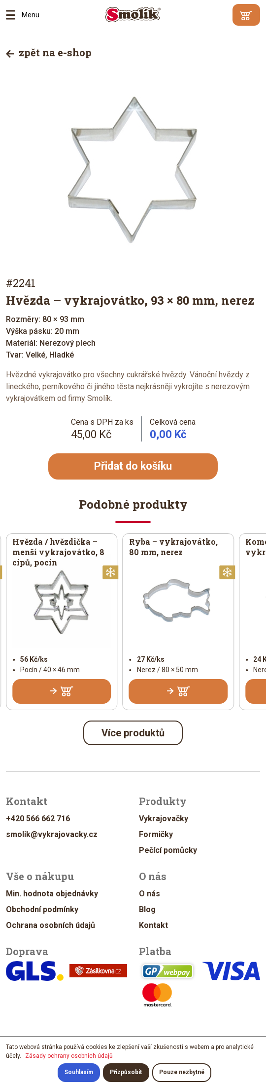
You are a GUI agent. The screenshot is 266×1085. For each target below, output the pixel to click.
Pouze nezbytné (182, 1072)
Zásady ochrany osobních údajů (69, 1055)
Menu (14, 15)
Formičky (156, 834)
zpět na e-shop (49, 52)
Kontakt (153, 925)
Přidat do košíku (133, 466)
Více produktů (133, 733)
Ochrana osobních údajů (50, 925)
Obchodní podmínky (42, 909)
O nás (149, 893)
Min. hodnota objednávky (52, 893)
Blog (147, 909)
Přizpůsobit (126, 1072)
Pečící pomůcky (168, 850)
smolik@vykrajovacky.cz (52, 834)
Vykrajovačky (163, 818)
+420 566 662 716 (38, 818)
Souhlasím (78, 1072)
